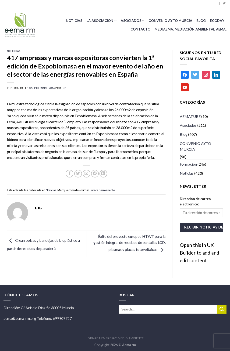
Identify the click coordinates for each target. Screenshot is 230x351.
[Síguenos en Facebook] (219, 3)
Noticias (74, 21)
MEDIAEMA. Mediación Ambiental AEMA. (190, 29)
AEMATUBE (190, 116)
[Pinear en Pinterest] (95, 173)
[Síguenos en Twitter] (224, 3)
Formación (188, 164)
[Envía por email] (86, 173)
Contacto (140, 29)
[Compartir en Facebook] (69, 173)
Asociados (132, 20)
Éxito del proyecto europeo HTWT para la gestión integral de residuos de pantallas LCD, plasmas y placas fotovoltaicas (129, 242)
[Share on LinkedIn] (103, 173)
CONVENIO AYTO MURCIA (170, 21)
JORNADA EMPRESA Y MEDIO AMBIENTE (115, 338)
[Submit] (221, 309)
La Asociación (101, 20)
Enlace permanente (102, 190)
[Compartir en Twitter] (78, 173)
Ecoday (217, 21)
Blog (184, 134)
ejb (64, 87)
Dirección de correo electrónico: (195, 201)
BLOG (201, 21)
